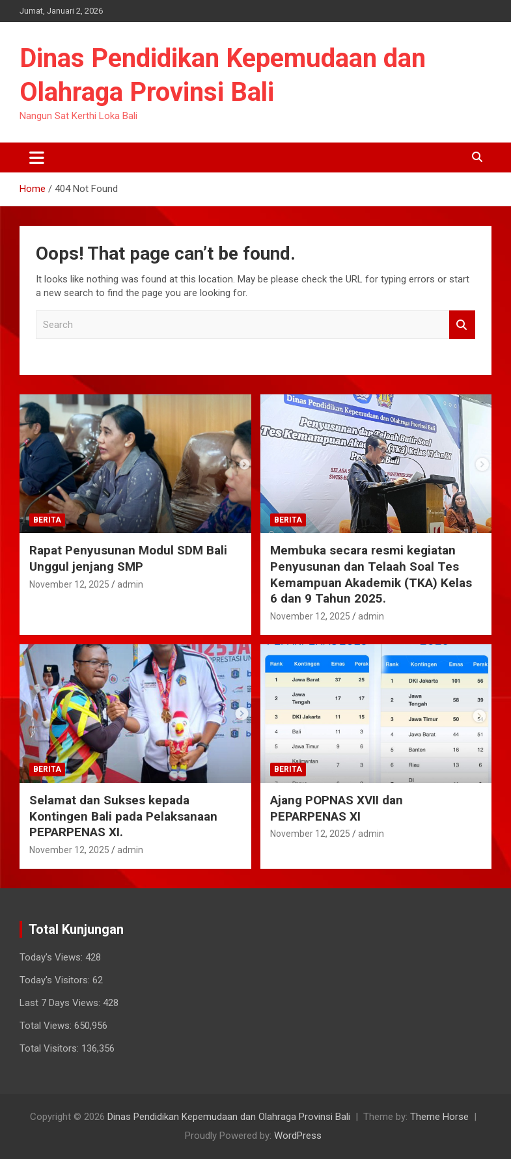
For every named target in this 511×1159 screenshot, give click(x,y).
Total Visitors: (50, 1048)
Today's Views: (52, 957)
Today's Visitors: (56, 980)
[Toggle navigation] (37, 157)
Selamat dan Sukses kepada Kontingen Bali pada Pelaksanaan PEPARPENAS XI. (123, 816)
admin (130, 584)
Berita (47, 520)
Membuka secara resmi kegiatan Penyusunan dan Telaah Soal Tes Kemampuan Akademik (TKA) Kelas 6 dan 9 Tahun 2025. (371, 574)
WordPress (298, 1135)
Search (462, 325)
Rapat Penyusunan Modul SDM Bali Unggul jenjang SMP (128, 558)
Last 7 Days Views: (61, 1003)
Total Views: (47, 1025)
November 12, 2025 (69, 584)
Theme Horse (439, 1117)
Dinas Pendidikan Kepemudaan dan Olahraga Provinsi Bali (228, 1117)
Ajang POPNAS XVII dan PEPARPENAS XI (336, 808)
